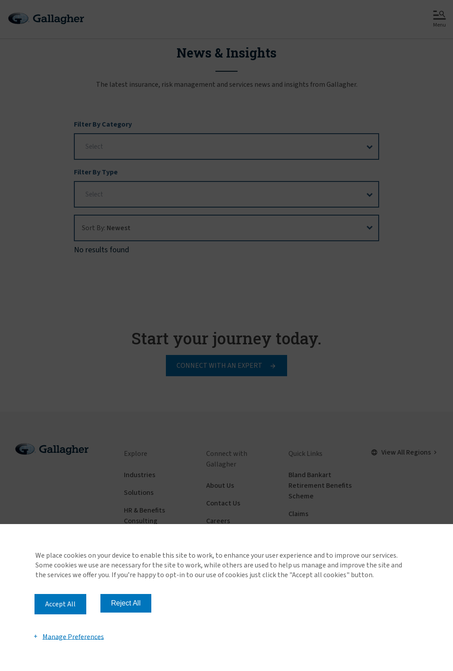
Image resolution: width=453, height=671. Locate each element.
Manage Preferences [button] (73, 636)
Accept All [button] (60, 604)
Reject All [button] (126, 603)
